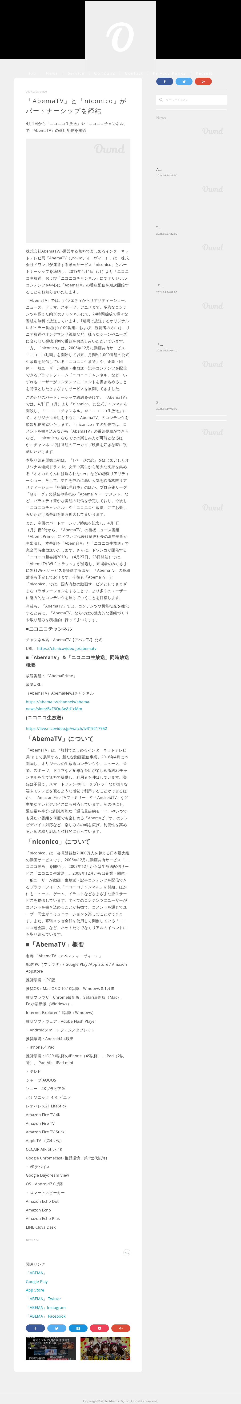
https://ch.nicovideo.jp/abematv (66, 648)
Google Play (37, 1281)
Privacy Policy (169, 73)
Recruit (204, 73)
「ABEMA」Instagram (46, 1307)
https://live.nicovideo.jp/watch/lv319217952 (66, 728)
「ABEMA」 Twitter (43, 1298)
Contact (134, 73)
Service (76, 73)
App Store (35, 1290)
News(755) (32, 1240)
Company (104, 73)
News (52, 73)
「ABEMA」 (36, 1272)
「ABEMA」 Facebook (46, 1316)
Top (32, 73)
